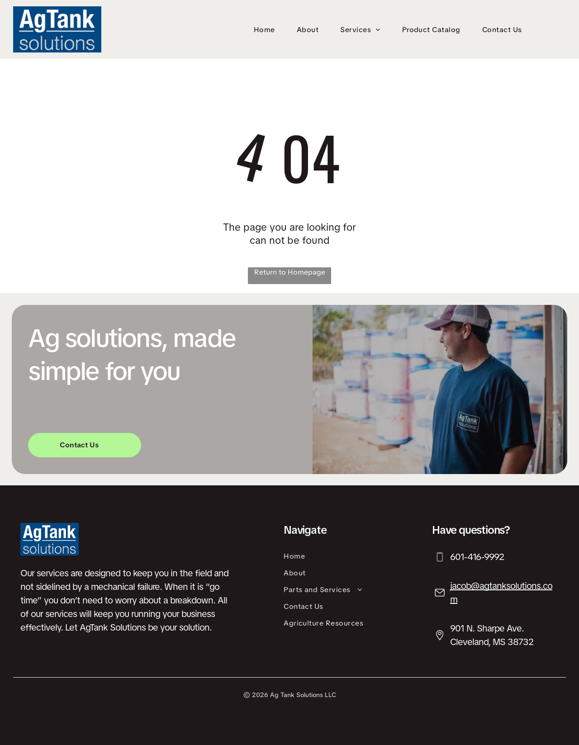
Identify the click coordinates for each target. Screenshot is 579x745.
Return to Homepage (289, 272)
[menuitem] (266, 30)
